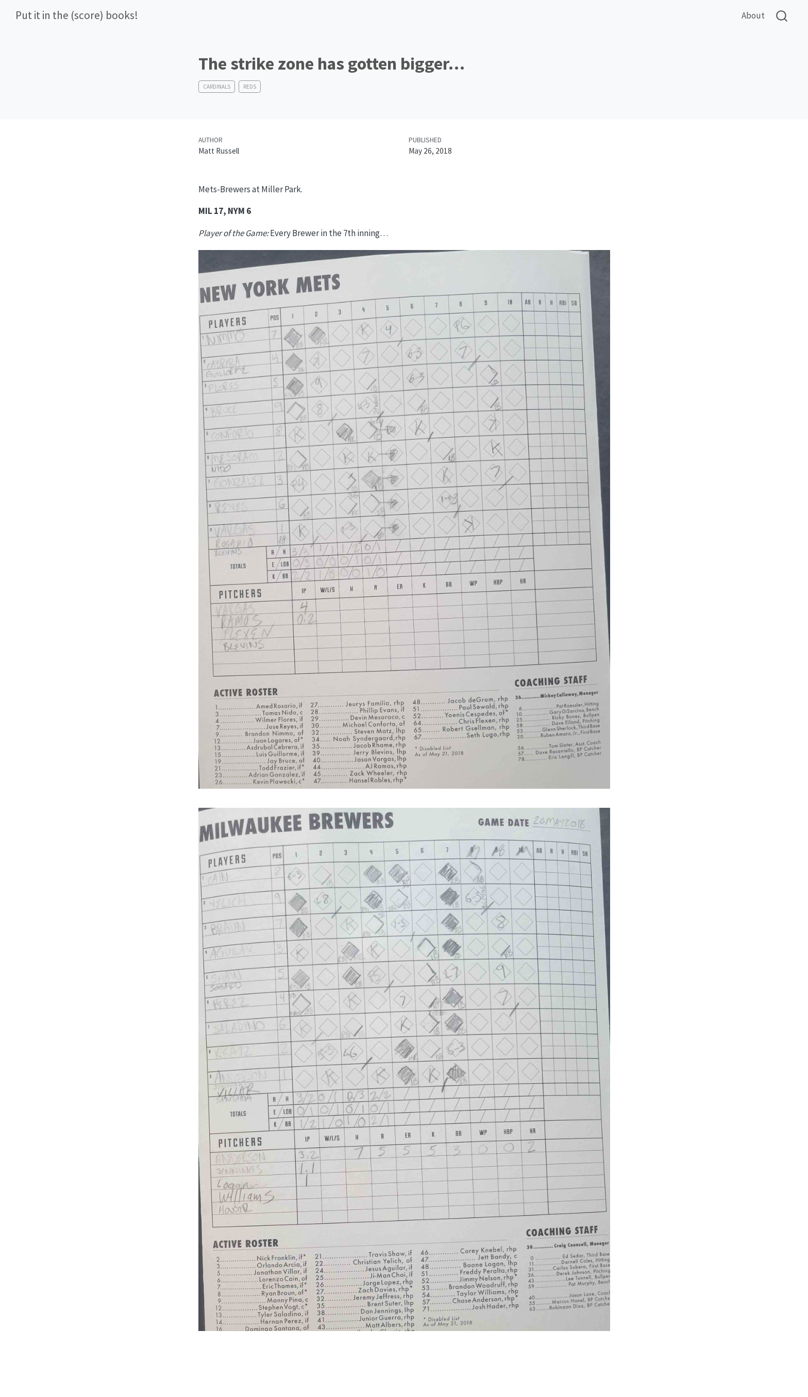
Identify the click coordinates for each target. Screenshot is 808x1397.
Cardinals (216, 86)
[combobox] (782, 15)
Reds (249, 86)
